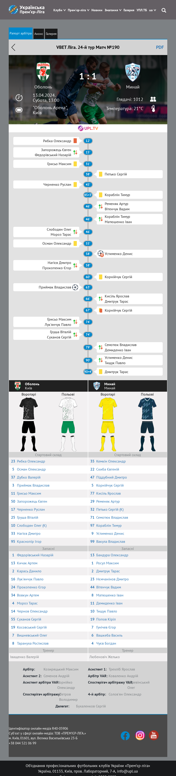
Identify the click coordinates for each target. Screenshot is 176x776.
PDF (160, 47)
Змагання (111, 10)
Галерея (129, 10)
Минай (133, 87)
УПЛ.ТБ (142, 10)
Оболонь (43, 87)
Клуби (57, 10)
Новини (96, 10)
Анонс (38, 34)
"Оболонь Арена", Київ (50, 110)
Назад (13, 47)
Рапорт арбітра (21, 33)
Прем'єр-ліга (77, 10)
